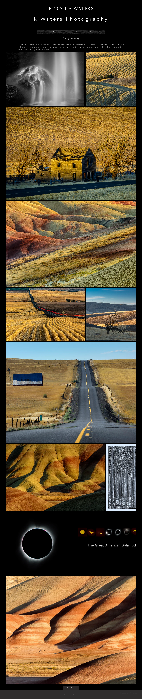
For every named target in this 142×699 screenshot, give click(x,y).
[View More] (71, 688)
